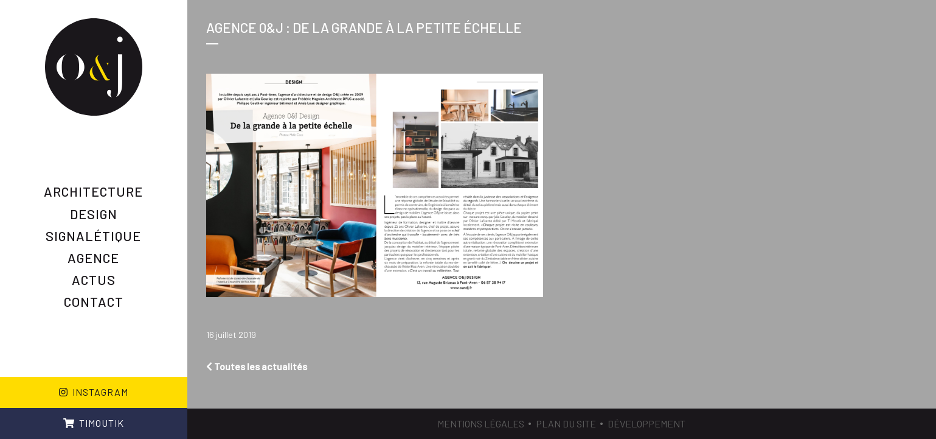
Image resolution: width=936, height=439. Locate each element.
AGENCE (93, 257)
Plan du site (566, 423)
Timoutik (93, 423)
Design (93, 214)
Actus (94, 279)
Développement (646, 423)
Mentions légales (480, 423)
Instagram (93, 392)
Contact (93, 301)
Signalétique (93, 236)
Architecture (93, 191)
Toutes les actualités (256, 366)
